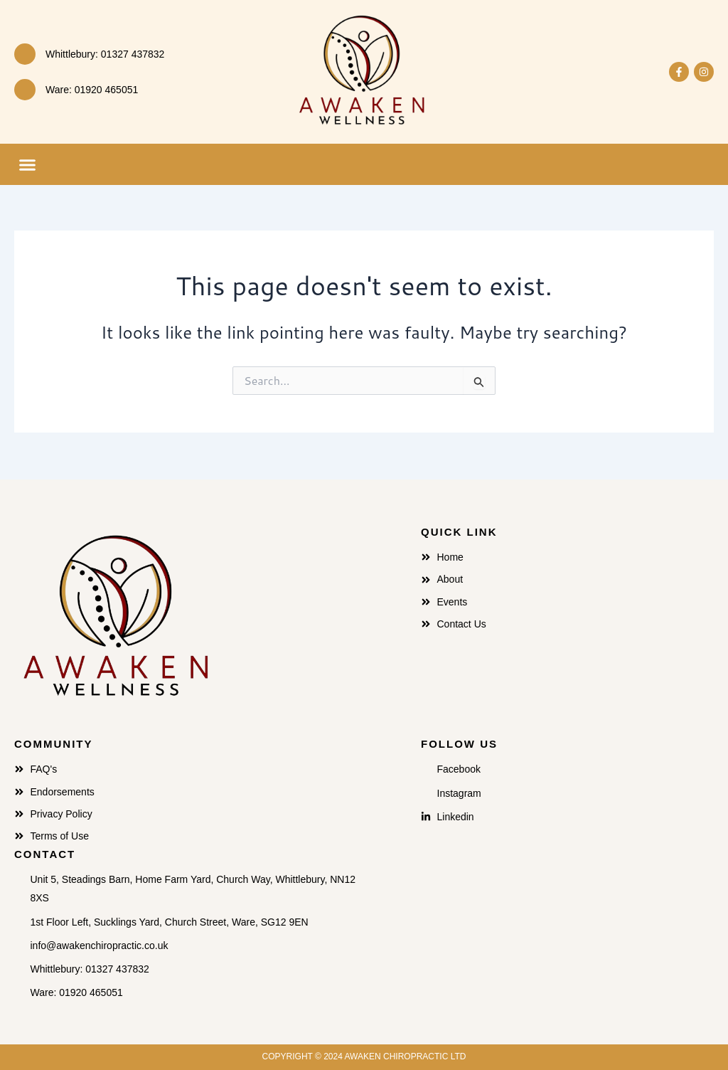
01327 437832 (133, 54)
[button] (27, 164)
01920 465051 (107, 89)
